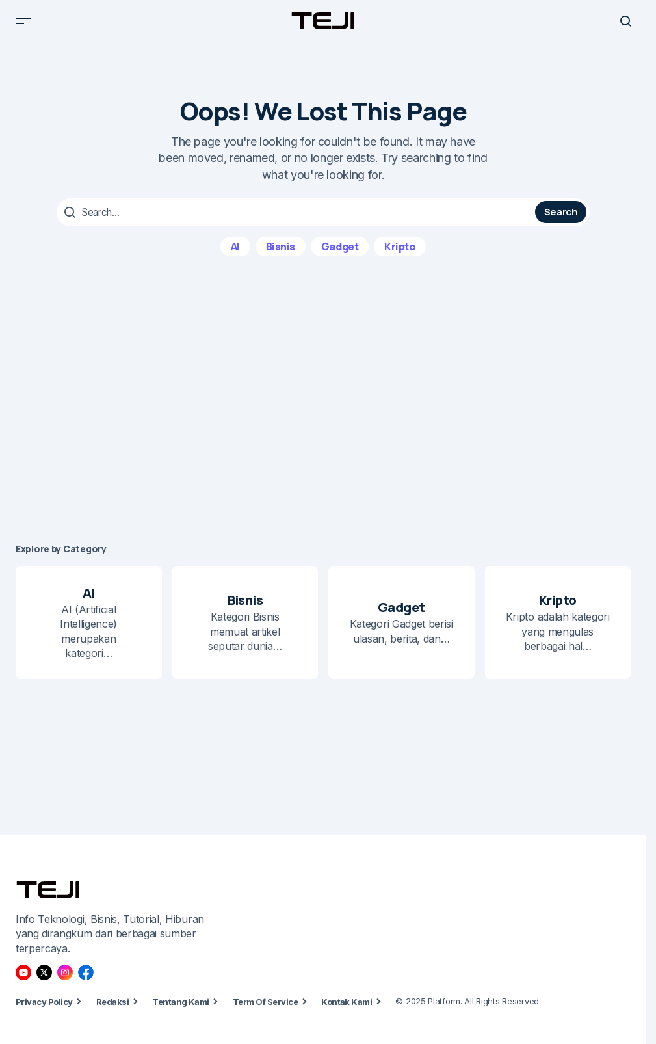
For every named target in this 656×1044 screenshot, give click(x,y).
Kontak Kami (346, 1011)
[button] (23, 26)
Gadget (339, 255)
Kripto (399, 255)
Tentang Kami (180, 1011)
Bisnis (280, 255)
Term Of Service (265, 1011)
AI (235, 255)
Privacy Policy (44, 1011)
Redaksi (112, 1011)
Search (561, 222)
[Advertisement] (328, 409)
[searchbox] (297, 222)
